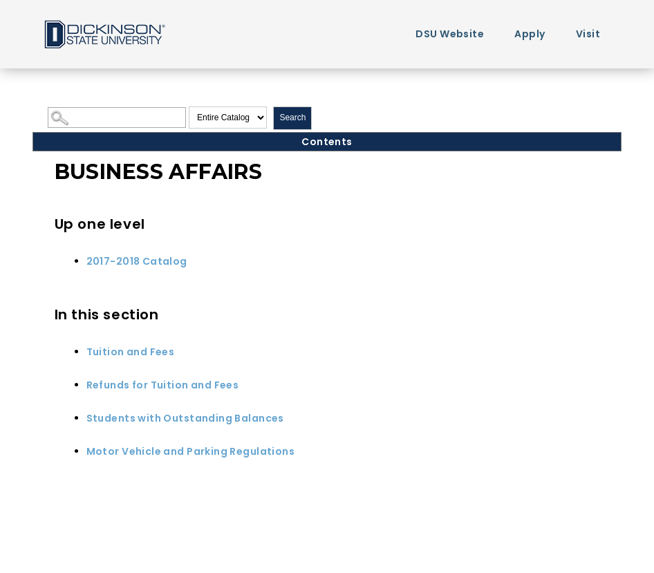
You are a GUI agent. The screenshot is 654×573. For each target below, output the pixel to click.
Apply (529, 34)
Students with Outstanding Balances (185, 418)
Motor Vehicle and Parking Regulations (190, 451)
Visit (588, 34)
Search (292, 117)
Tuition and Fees (130, 352)
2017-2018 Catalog (136, 261)
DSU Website (449, 34)
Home (103, 33)
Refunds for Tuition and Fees (162, 385)
